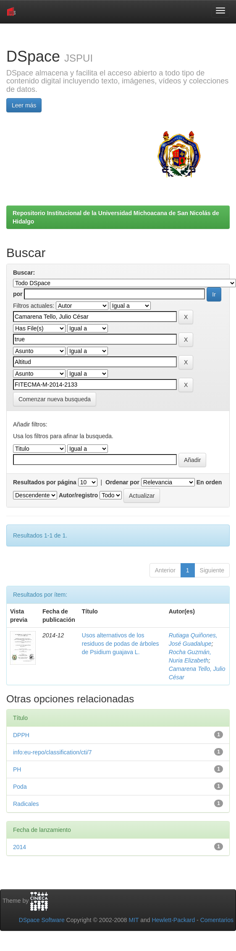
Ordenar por (122, 482)
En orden (209, 482)
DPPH (21, 735)
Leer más (24, 105)
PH (17, 769)
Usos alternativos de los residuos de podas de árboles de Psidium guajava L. (120, 643)
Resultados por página (44, 482)
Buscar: (24, 272)
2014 (19, 847)
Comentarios (216, 920)
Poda (20, 786)
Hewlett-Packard (173, 920)
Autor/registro (78, 495)
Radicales (26, 803)
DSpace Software (42, 920)
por (18, 294)
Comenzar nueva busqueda (54, 399)
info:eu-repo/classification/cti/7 (52, 752)
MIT (133, 920)
